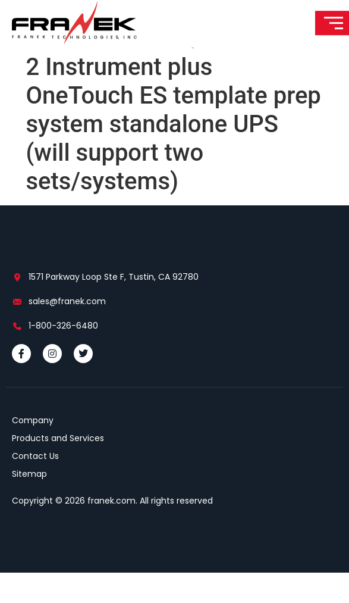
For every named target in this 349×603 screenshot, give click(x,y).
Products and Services (58, 468)
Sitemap (29, 504)
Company (33, 451)
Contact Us (35, 486)
